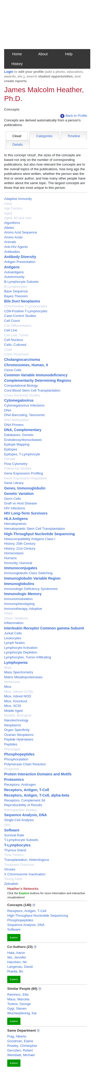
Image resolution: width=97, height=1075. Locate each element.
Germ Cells (12, 499)
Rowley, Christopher (22, 1046)
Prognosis (11, 769)
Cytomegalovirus (19, 400)
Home (17, 54)
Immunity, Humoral (18, 563)
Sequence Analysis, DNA (25, 815)
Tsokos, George (19, 1004)
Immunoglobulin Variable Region (32, 578)
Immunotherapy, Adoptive (23, 609)
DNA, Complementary (22, 430)
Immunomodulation (18, 599)
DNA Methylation (16, 420)
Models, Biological (17, 715)
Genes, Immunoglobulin (24, 488)
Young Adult (13, 879)
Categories (44, 136)
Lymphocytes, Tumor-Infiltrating (27, 657)
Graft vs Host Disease (20, 503)
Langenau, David (20, 967)
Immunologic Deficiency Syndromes (31, 589)
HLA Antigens (16, 519)
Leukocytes (12, 638)
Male (7, 667)
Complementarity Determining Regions (37, 380)
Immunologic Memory (23, 594)
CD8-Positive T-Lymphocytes (25, 311)
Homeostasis (14, 553)
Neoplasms (12, 725)
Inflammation (13, 623)
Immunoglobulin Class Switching (28, 573)
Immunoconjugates (20, 568)
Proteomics (14, 779)
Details (17, 144)
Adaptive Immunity (18, 199)
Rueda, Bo (15, 971)
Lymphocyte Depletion (20, 652)
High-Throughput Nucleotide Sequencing (39, 534)
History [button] (17, 64)
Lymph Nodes (14, 643)
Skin (7, 825)
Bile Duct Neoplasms (22, 301)
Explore (14, 937)
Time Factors (14, 855)
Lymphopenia (16, 662)
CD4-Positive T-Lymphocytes (25, 306)
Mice (7, 687)
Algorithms (12, 223)
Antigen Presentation (19, 262)
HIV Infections (14, 508)
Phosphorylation (16, 759)
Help (69, 54)
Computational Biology (21, 385)
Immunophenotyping (19, 604)
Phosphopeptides (19, 754)
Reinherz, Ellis (18, 994)
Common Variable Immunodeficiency (36, 375)
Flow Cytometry (15, 464)
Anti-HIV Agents (16, 247)
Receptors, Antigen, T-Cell (26, 790)
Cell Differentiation (18, 326)
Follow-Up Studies (18, 468)
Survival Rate (14, 835)
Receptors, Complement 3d (24, 800)
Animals (10, 242)
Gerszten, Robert (20, 1050)
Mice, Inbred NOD (17, 696)
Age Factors (13, 208)
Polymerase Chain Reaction (25, 764)
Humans (10, 558)
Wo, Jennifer (16, 957)
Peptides (10, 744)
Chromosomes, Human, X (26, 365)
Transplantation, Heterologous (26, 860)
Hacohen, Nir (17, 962)
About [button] (43, 54)
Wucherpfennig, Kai (21, 1013)
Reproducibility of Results (23, 805)
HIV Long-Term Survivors (26, 513)
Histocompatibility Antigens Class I (29, 539)
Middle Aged (13, 711)
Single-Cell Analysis (19, 820)
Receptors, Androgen (20, 784)
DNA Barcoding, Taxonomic (24, 415)
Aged (8, 213)
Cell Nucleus (13, 340)
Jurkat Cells (13, 633)
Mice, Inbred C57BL (19, 692)
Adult (8, 204)
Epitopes (10, 449)
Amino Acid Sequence (20, 232)
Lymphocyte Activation (21, 648)
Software (11, 830)
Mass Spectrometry (18, 672)
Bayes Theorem (16, 296)
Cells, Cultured (15, 345)
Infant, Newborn (16, 618)
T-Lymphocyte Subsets (21, 840)
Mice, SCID (12, 706)
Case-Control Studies (20, 316)
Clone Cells (12, 370)
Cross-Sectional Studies (22, 395)
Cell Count (12, 321)
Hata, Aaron (16, 953)
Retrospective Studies (20, 810)
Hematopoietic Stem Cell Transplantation (34, 529)
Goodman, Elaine (20, 1041)
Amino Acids (13, 237)
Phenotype (12, 749)
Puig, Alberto (16, 1036)
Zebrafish (11, 884)
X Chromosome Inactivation (25, 874)
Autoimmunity (14, 277)
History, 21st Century (19, 548)
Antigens (12, 267)
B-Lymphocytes (15, 287)
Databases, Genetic (19, 435)
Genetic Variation (19, 494)
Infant (8, 613)
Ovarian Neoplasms (19, 735)
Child (8, 350)
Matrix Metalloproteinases (23, 677)
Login (8, 72)
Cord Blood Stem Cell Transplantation (32, 390)
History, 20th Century (19, 544)
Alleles (9, 228)
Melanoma (12, 682)
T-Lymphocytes (17, 845)
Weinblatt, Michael (21, 1055)
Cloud (16, 136)
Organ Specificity (16, 730)
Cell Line (10, 330)
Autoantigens (14, 272)
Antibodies (12, 252)
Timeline (74, 136)
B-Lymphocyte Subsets (21, 282)
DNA (7, 410)
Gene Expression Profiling (23, 473)
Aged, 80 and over (18, 218)
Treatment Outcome (19, 865)
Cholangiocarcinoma (22, 359)
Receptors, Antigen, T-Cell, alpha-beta (36, 795)
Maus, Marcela (18, 999)
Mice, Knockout (15, 701)
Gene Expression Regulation (25, 478)
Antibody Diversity (20, 257)
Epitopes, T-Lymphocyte (22, 454)
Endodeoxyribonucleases (23, 440)
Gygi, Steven (16, 1008)
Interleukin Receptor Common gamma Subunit (44, 628)
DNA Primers (14, 425)
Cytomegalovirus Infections (24, 405)
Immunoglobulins (19, 584)
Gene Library (14, 483)
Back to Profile (73, 116)
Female (9, 459)
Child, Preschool (16, 354)
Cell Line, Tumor (16, 335)
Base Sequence (16, 291)
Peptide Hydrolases (18, 739)
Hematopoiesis (15, 524)
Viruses (9, 869)
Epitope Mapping (16, 444)
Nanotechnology (16, 720)
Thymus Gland (15, 850)
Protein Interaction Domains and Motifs (38, 774)
